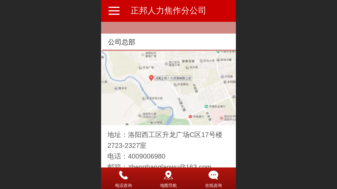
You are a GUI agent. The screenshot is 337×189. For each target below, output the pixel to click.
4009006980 (146, 156)
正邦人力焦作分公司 (168, 10)
